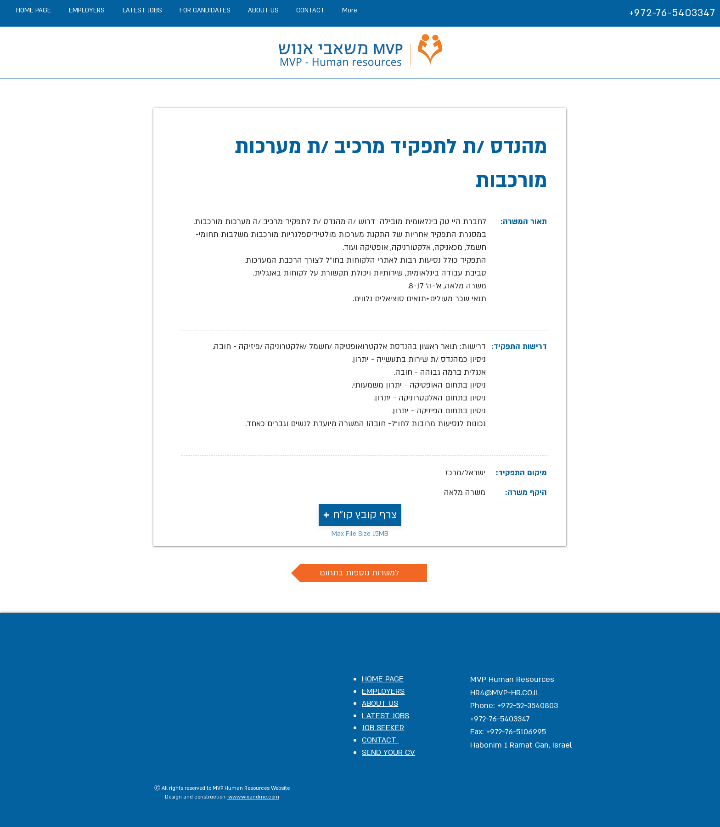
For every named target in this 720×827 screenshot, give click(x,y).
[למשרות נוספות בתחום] (359, 573)
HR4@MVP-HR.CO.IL (505, 692)
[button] (360, 515)
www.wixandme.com (253, 796)
